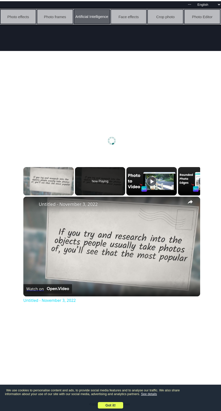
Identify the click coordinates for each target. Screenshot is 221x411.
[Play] (152, 181)
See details (149, 394)
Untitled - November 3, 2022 (68, 204)
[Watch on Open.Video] (47, 289)
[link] (31, 205)
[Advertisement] (112, 89)
